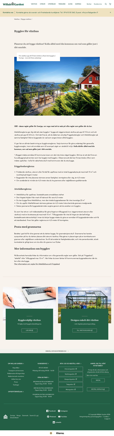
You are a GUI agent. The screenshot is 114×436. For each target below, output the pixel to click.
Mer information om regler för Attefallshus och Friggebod (37, 264)
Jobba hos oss (16, 379)
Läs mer (29, 330)
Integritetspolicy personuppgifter (91, 417)
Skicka (98, 380)
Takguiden (70, 384)
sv (37, 415)
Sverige (12, 415)
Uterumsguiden (71, 369)
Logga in (107, 419)
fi (35, 415)
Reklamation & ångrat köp (16, 373)
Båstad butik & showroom (43, 388)
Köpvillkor (16, 368)
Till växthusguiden (84, 330)
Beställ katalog (98, 389)
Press (16, 382)
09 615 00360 (43, 368)
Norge (19, 415)
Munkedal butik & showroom (43, 394)
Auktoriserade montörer (16, 376)
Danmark (25, 415)
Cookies (106, 417)
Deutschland (14, 418)
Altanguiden (71, 390)
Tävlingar (16, 385)
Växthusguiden (71, 374)
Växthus (17, 19)
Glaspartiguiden (70, 379)
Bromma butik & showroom (43, 382)
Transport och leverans (16, 371)
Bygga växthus (26, 19)
